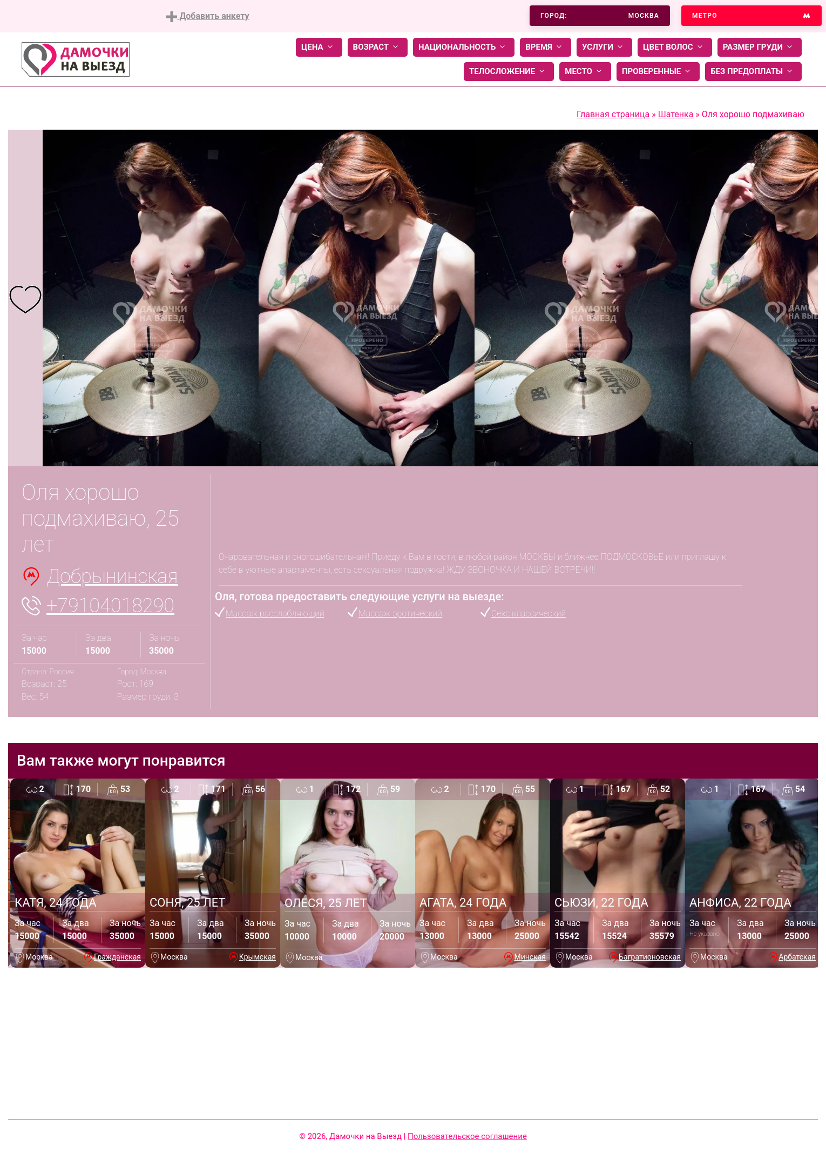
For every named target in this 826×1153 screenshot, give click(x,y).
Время (545, 47)
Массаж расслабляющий (275, 613)
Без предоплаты (753, 71)
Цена (319, 47)
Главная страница (613, 114)
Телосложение (509, 71)
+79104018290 (110, 605)
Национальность (463, 47)
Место (585, 71)
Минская (530, 957)
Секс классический (528, 613)
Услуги (604, 47)
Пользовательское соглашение (467, 1136)
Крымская (257, 957)
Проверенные (658, 71)
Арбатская (797, 957)
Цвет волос (675, 47)
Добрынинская (112, 576)
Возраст (377, 47)
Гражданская (117, 957)
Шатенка (676, 114)
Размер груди (759, 47)
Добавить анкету (207, 16)
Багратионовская (650, 957)
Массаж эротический (400, 613)
